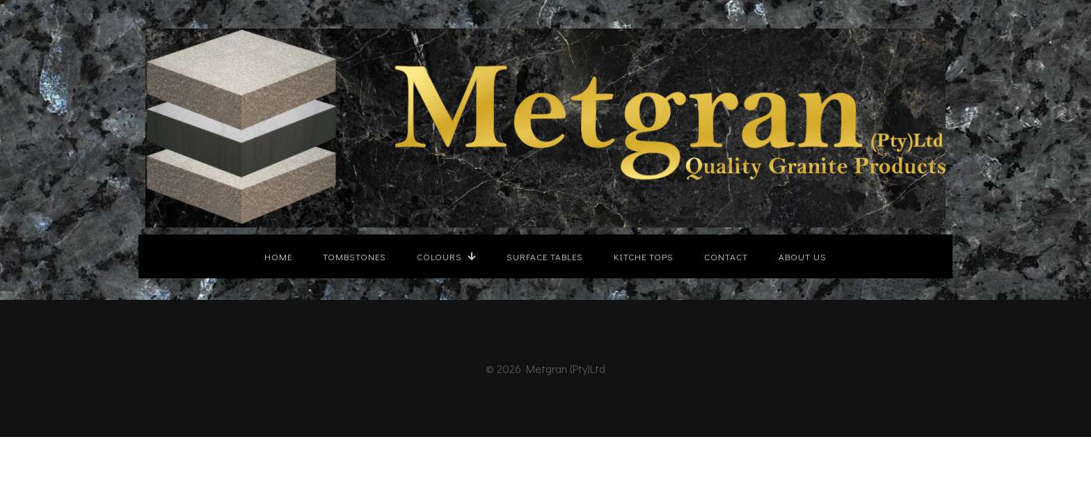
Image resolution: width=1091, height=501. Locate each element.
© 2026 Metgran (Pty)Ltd (545, 368)
